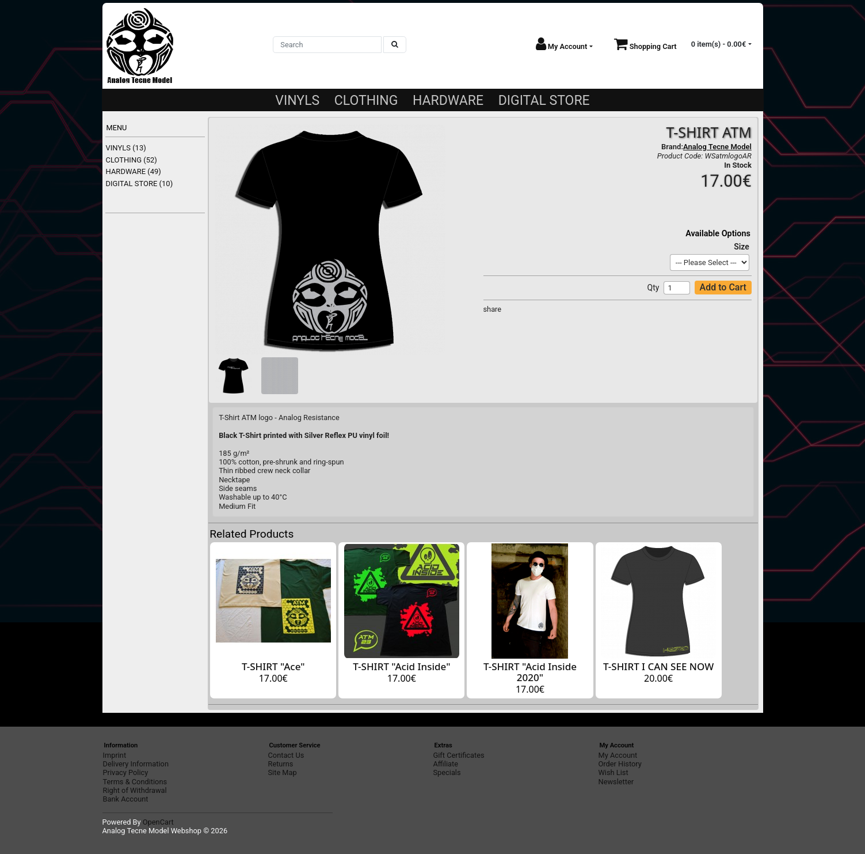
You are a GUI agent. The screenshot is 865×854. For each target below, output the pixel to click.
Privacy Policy (125, 772)
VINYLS (297, 100)
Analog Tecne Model (717, 146)
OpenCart (158, 822)
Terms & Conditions (135, 781)
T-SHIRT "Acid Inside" (401, 666)
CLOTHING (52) (131, 160)
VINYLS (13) (126, 147)
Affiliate (445, 763)
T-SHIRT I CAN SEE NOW (658, 666)
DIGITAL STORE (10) (139, 183)
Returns (281, 763)
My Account (618, 755)
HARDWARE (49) (133, 171)
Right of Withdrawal (135, 790)
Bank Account (125, 799)
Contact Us (286, 755)
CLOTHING (366, 100)
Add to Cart (723, 287)
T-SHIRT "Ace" (273, 666)
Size (741, 246)
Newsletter (616, 781)
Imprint (115, 755)
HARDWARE (448, 100)
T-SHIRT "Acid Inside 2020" (530, 672)
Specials (447, 772)
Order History (620, 763)
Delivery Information (136, 763)
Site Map (282, 772)
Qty (653, 287)
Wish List (613, 772)
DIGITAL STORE (544, 100)
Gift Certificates (459, 755)
